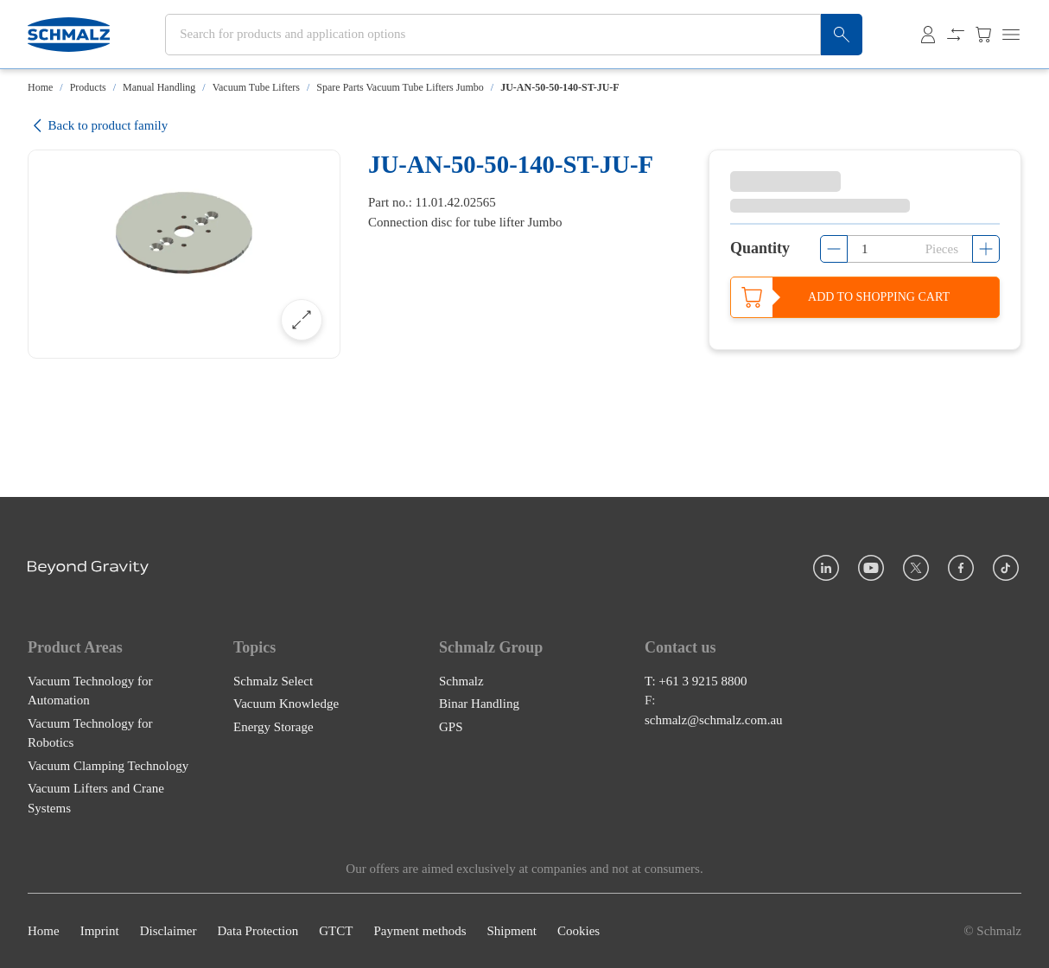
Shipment (511, 931)
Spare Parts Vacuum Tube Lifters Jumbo (399, 87)
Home (40, 87)
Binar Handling (479, 703)
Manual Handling (159, 87)
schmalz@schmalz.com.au (714, 720)
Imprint (99, 931)
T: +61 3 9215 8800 (696, 681)
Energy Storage (273, 727)
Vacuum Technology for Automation (90, 691)
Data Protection (257, 931)
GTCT (336, 931)
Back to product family (98, 126)
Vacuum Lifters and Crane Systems (96, 798)
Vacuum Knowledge (286, 703)
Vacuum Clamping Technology (108, 766)
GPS (451, 727)
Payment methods (419, 931)
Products (88, 87)
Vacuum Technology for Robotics (90, 733)
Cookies (578, 931)
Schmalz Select (273, 681)
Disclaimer (168, 931)
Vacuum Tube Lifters (256, 87)
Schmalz (461, 681)
